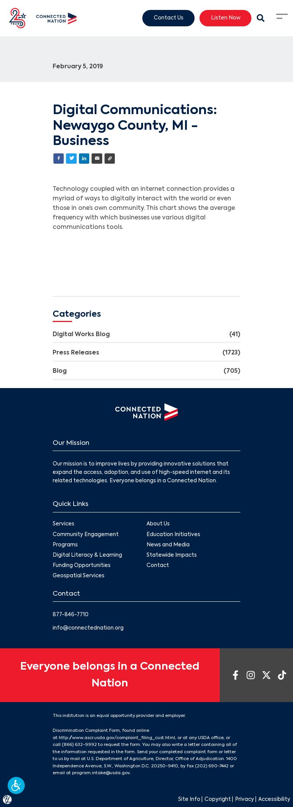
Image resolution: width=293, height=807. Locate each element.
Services (63, 524)
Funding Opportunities (82, 565)
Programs (65, 545)
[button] (16, 785)
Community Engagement (86, 534)
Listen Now (225, 18)
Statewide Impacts (171, 555)
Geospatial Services (79, 575)
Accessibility (274, 799)
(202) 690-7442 (212, 766)
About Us (158, 524)
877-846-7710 (71, 614)
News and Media (168, 545)
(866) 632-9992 (79, 745)
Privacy (244, 799)
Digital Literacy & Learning (87, 555)
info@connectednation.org (88, 628)
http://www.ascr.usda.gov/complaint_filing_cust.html (117, 738)
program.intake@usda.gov (101, 773)
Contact (157, 565)
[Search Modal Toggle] (260, 18)
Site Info (189, 799)
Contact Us (169, 18)
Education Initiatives (173, 534)
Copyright (217, 799)
